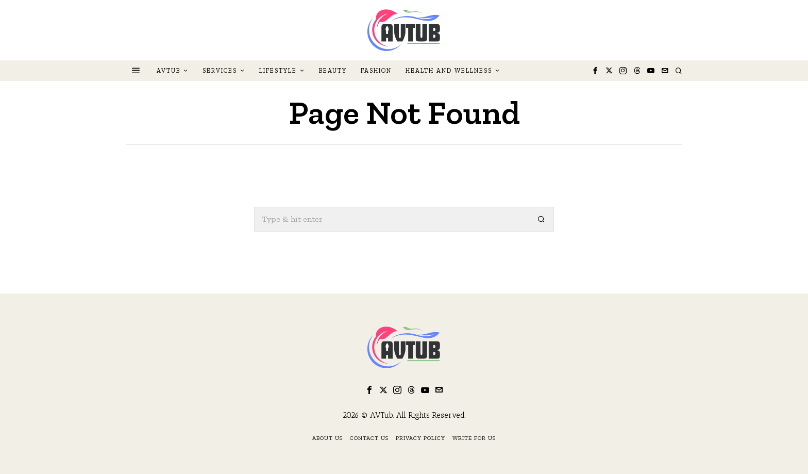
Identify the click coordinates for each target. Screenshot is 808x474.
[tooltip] (595, 70)
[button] (541, 219)
